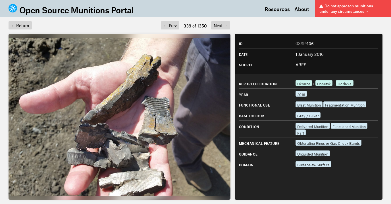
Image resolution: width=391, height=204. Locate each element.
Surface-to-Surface (313, 164)
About (301, 8)
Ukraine (303, 83)
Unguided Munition (312, 153)
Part (300, 132)
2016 (301, 94)
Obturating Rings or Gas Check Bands (328, 142)
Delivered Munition (312, 126)
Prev (169, 25)
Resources (277, 8)
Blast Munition (309, 104)
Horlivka (345, 83)
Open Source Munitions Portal (71, 8)
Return (20, 25)
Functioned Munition (349, 126)
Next (221, 25)
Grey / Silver (308, 115)
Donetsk (324, 83)
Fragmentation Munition (345, 104)
